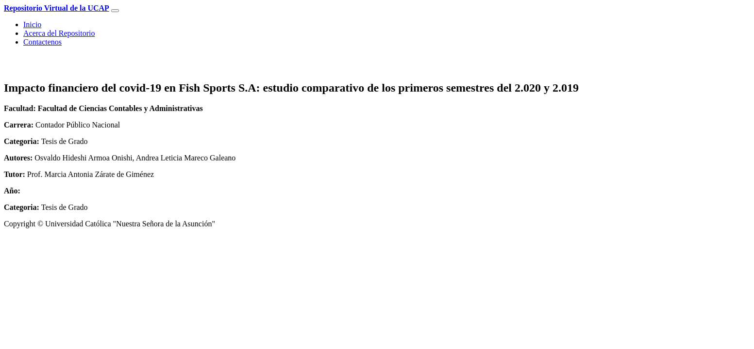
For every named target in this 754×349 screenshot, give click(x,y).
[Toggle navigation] (115, 10)
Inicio (32, 24)
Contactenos (42, 42)
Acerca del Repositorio (59, 33)
